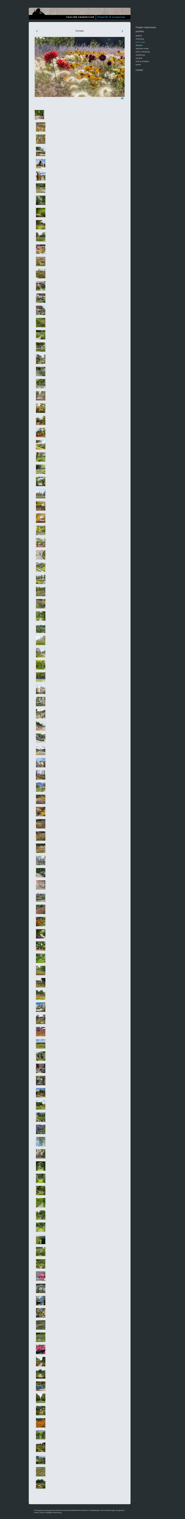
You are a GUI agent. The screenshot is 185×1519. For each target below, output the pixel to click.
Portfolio (140, 31)
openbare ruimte (142, 48)
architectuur (140, 55)
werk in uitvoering (143, 52)
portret (138, 65)
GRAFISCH (139, 36)
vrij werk (139, 58)
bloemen (139, 45)
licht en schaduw (142, 61)
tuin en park (140, 42)
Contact (139, 70)
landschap (140, 39)
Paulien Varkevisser (146, 27)
